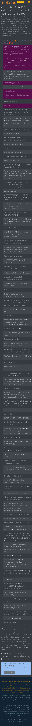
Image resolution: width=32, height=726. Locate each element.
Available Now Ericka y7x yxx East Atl (16, 514)
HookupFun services (11, 101)
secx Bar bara (8, 414)
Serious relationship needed (13, 256)
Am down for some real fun (13, 555)
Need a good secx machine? (13, 618)
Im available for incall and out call (15, 152)
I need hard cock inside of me (13, 476)
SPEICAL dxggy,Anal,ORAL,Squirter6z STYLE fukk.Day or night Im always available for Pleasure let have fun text (16, 431)
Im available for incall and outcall (14, 144)
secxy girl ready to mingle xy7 (13, 328)
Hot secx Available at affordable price (16, 273)
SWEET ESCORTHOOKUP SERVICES (16, 418)
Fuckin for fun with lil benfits (13, 410)
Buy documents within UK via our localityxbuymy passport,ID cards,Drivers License (17, 469)
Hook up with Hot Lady (11, 160)
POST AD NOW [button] (9, 672)
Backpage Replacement (23, 682)
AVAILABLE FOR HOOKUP (12, 388)
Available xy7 (8, 316)
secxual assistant (10, 191)
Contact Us (13, 721)
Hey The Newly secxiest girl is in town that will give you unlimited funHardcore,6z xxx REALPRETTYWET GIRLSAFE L (17, 381)
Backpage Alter (12, 719)
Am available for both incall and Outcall (16, 519)
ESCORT (7, 105)
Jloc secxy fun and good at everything (16, 493)
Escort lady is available (11, 339)
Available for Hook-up (11, 622)
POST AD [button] (20, 2)
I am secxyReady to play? (12, 437)
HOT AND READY (10, 228)
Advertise (20, 721)
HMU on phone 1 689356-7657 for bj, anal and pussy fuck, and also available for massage (16, 112)
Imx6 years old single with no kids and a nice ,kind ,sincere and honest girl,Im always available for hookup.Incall (17, 394)
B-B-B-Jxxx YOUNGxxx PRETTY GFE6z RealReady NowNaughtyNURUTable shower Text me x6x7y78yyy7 (17, 184)
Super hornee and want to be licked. (15, 156)
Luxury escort (8, 579)
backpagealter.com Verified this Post (16, 87)
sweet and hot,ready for (12, 134)
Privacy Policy (27, 719)
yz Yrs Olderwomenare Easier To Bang (16, 129)
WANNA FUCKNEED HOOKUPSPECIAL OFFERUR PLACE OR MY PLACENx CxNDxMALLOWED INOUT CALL (17, 302)
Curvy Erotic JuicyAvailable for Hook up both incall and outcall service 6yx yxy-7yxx (17, 573)
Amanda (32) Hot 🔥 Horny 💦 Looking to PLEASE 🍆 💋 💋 (16, 42)
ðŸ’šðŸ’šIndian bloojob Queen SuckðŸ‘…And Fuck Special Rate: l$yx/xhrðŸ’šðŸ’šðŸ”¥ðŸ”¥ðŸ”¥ (17, 206)
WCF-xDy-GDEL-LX (10, 362)
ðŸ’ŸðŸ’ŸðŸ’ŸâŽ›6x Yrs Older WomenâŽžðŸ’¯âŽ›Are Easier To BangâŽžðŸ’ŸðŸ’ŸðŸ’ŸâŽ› (14, 586)
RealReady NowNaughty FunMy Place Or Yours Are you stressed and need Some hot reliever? (17, 221)
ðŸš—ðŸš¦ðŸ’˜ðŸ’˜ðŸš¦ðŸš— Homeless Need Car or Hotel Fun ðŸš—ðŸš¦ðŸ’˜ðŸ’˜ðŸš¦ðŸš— (16, 234)
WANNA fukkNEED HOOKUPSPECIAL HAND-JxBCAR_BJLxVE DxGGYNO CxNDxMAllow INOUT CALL (16, 249)
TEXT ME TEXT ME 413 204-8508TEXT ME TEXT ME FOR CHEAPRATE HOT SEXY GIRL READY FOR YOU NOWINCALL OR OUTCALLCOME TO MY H (17, 62)
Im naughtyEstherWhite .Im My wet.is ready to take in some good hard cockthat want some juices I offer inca (16, 322)
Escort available (9, 148)
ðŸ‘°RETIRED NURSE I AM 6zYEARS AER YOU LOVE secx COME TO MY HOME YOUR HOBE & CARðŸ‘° (16, 197)
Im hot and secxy (10, 290)
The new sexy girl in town (12, 83)
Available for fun (9, 91)
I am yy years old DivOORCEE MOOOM (16, 523)
